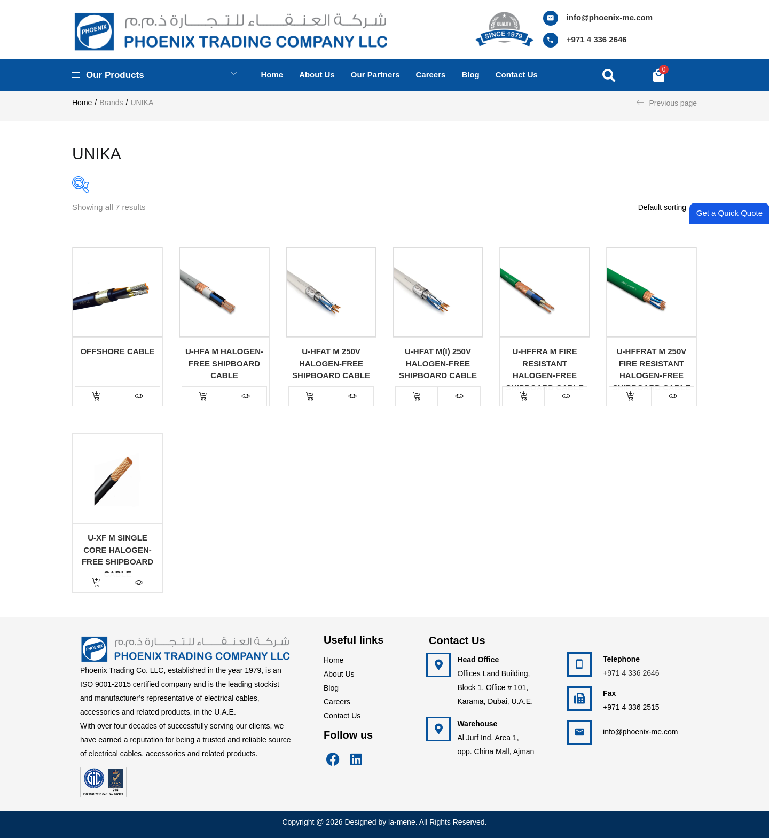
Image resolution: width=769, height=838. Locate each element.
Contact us (517, 74)
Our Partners (375, 74)
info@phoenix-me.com (610, 17)
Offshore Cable (117, 351)
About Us (339, 674)
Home (272, 74)
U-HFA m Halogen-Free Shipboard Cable (224, 363)
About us (317, 74)
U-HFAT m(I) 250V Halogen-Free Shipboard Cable (438, 363)
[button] (658, 75)
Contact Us (342, 715)
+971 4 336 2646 (597, 39)
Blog (470, 74)
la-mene (401, 822)
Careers (431, 74)
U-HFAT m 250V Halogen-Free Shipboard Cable (331, 363)
